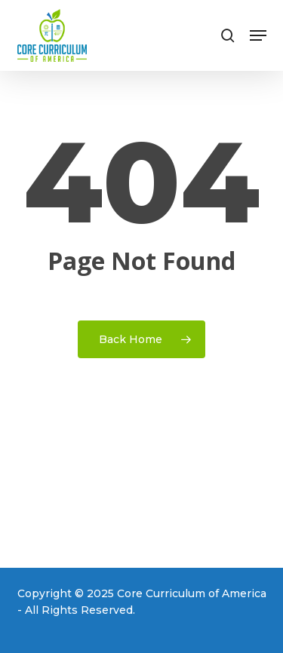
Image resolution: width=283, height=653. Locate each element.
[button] (258, 35)
